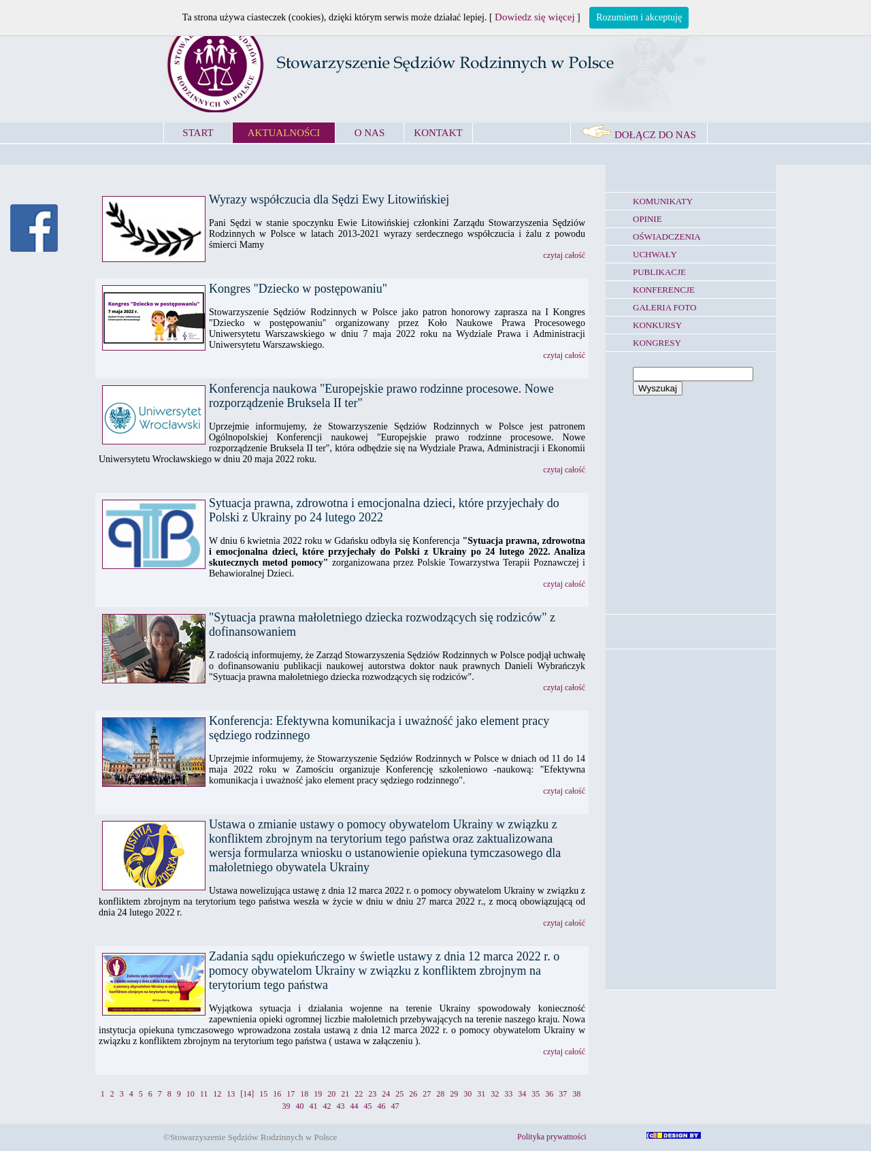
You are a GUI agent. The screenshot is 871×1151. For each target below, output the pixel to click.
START (197, 132)
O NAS (370, 132)
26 (413, 1094)
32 (495, 1094)
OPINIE (647, 219)
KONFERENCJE (664, 290)
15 (263, 1094)
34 (522, 1094)
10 (190, 1094)
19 (318, 1094)
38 (576, 1094)
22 (359, 1094)
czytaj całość (564, 255)
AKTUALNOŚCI (284, 132)
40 (300, 1106)
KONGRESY (657, 343)
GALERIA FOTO (664, 307)
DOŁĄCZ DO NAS (639, 134)
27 (427, 1094)
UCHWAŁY (655, 254)
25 (399, 1094)
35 (535, 1094)
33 (508, 1094)
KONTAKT (438, 132)
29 (454, 1094)
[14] (247, 1094)
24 (386, 1094)
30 (467, 1094)
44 (354, 1106)
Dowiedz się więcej (534, 17)
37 (563, 1094)
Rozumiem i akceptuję (639, 17)
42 (327, 1106)
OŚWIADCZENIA (667, 236)
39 (286, 1106)
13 (231, 1094)
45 (368, 1106)
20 (331, 1094)
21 (345, 1094)
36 (549, 1094)
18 (304, 1094)
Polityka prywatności (552, 1136)
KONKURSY (657, 325)
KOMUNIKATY (663, 201)
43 (341, 1106)
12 (217, 1094)
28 (440, 1094)
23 (372, 1094)
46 (382, 1106)
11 (204, 1094)
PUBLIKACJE (659, 272)
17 (290, 1094)
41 (314, 1106)
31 (481, 1094)
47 (395, 1106)
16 (277, 1094)
